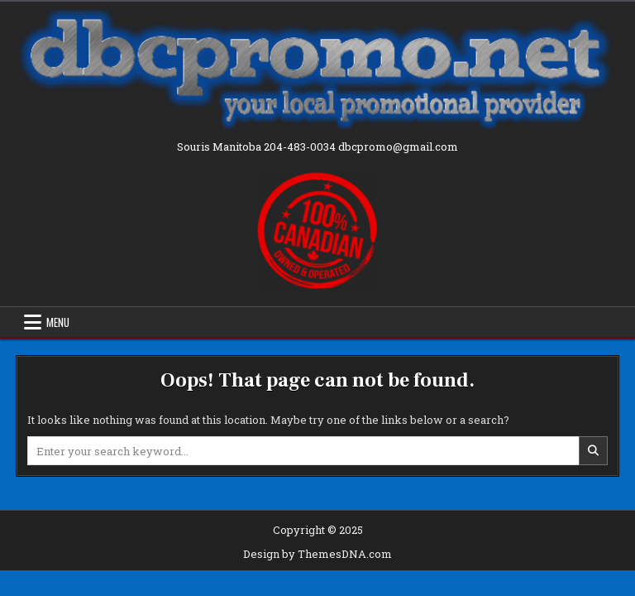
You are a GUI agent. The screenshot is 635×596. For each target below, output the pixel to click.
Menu (57, 322)
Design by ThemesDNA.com (317, 553)
